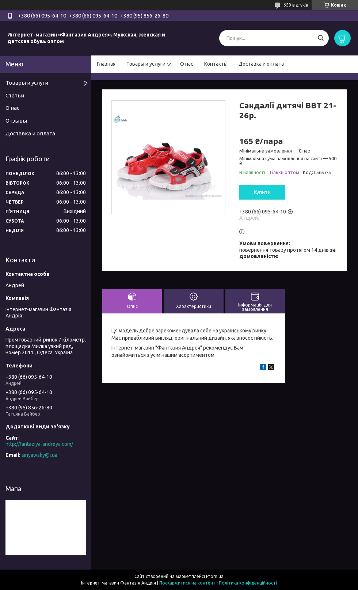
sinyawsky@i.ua (39, 455)
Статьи (14, 95)
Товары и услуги (145, 64)
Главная (106, 64)
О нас (186, 64)
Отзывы (16, 120)
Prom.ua (215, 576)
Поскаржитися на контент (187, 583)
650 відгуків (295, 5)
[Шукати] (320, 38)
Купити (262, 192)
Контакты (216, 64)
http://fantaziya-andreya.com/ (39, 444)
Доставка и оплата (261, 64)
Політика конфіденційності (248, 583)
